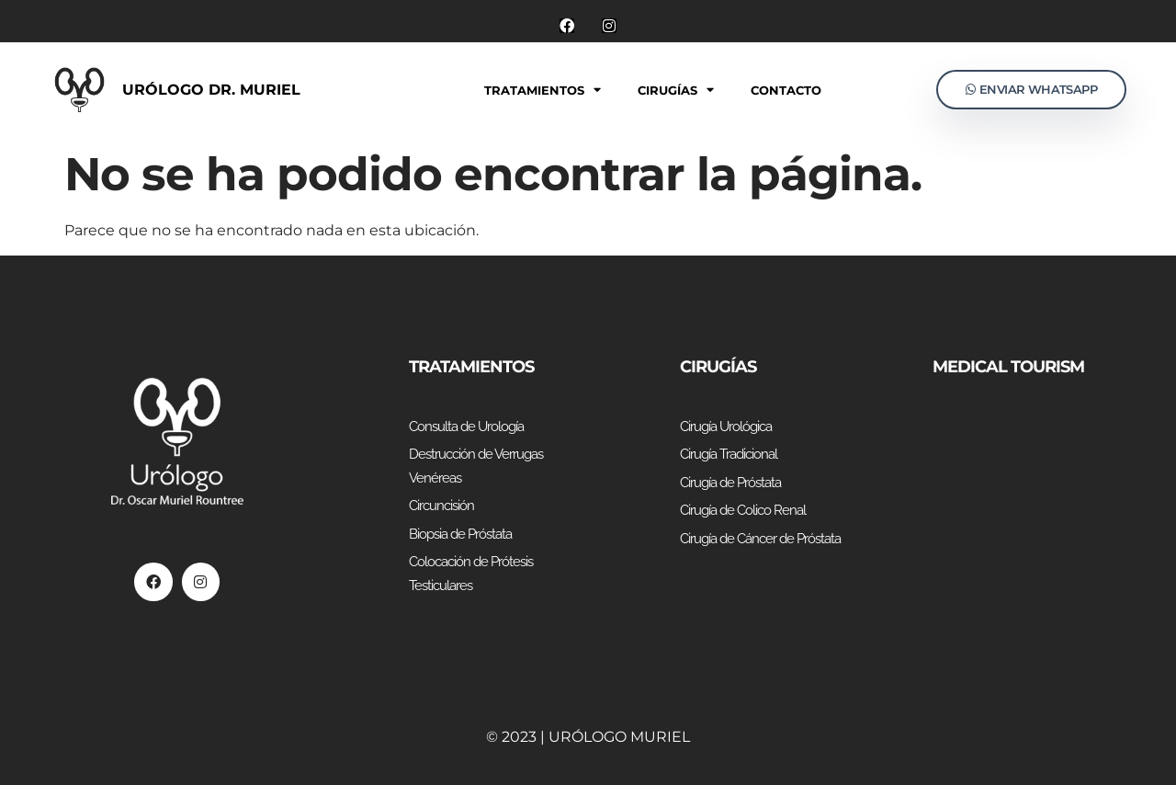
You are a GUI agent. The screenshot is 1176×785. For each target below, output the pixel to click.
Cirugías (676, 89)
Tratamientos (542, 89)
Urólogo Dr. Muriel (211, 89)
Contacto (786, 90)
